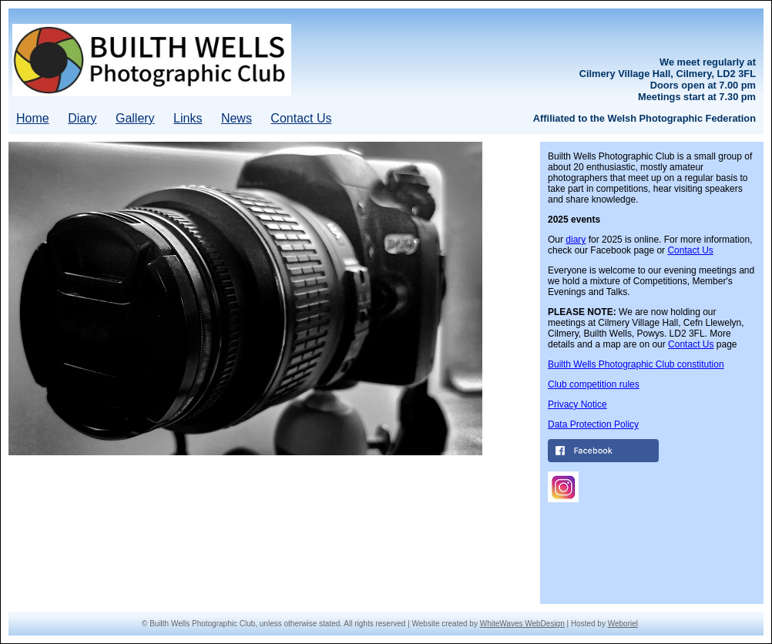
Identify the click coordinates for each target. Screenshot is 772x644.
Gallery (135, 118)
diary (576, 239)
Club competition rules (593, 384)
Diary (82, 118)
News (236, 118)
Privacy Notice (577, 404)
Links (187, 118)
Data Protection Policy (593, 424)
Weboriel (623, 623)
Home (32, 118)
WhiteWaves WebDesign (522, 623)
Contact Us (300, 118)
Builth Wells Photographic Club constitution (636, 364)
